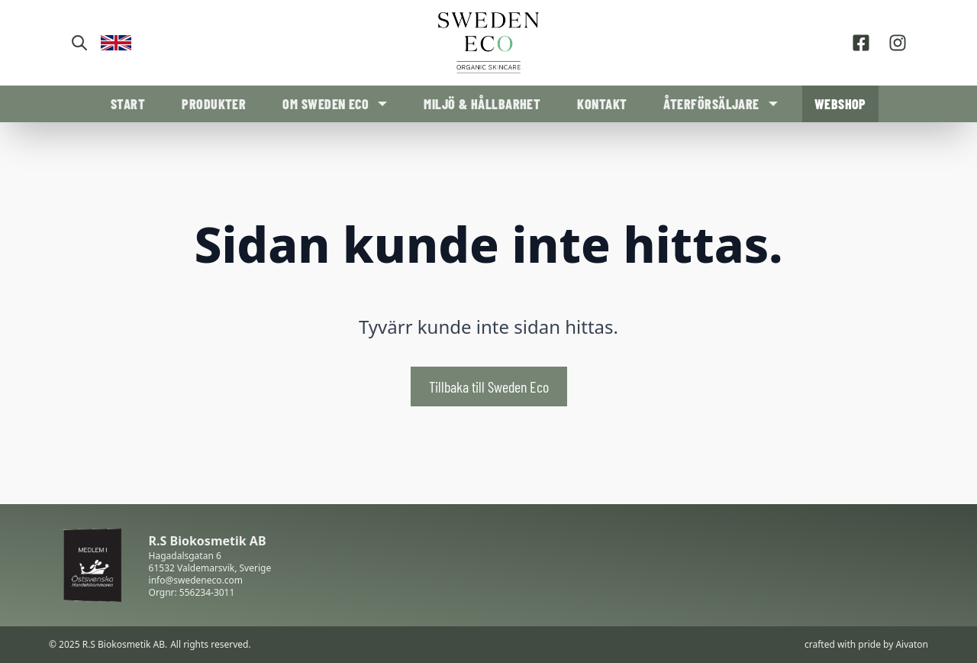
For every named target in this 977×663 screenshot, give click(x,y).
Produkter (214, 103)
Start (128, 103)
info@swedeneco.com (196, 580)
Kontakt (602, 103)
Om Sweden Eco (325, 103)
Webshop (840, 103)
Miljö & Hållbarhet (482, 103)
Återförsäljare (711, 103)
